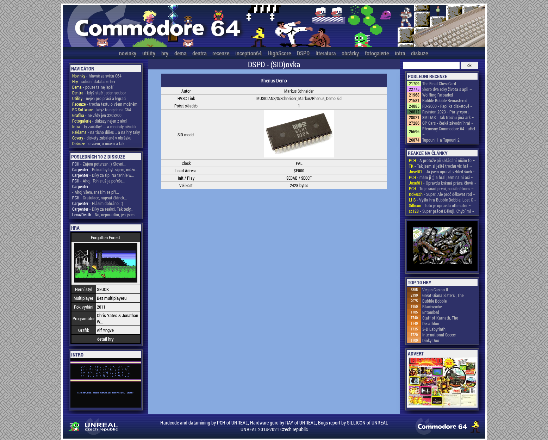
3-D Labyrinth (434, 329)
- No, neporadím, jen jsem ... (105, 214)
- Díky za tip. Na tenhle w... (103, 175)
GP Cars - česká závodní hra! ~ (448, 123)
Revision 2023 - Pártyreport (445, 111)
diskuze (419, 53)
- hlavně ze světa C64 (97, 76)
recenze (220, 53)
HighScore (279, 53)
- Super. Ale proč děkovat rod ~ (442, 194)
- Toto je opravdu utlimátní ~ (440, 205)
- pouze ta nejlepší (92, 87)
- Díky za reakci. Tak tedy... (102, 209)
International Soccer (439, 334)
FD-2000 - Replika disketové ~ (447, 106)
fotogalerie (377, 53)
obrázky (350, 53)
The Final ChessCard (439, 83)
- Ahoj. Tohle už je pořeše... (98, 181)
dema (180, 53)
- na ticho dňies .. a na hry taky (106, 132)
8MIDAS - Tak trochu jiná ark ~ (448, 117)
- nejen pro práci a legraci (99, 98)
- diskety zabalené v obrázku (101, 138)
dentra (199, 53)
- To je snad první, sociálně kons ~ (441, 188)
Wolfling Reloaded (437, 95)
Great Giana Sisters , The (442, 295)
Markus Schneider (299, 91)
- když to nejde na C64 (101, 109)
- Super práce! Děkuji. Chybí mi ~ (441, 211)
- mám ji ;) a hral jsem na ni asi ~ (441, 177)
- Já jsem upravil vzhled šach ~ (442, 171)
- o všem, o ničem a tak (98, 143)
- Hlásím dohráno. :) (97, 203)
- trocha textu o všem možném (104, 104)
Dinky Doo (430, 340)
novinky (127, 53)
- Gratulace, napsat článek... (99, 197)
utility (148, 53)
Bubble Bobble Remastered (444, 100)
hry (164, 53)
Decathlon (430, 323)
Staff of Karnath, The (440, 318)
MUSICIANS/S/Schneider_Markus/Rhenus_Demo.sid (299, 98)
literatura (326, 53)
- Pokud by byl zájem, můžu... (105, 169)
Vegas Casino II (435, 289)
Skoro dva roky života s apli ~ (447, 89)
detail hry (105, 339)
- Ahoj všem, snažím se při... (95, 192)
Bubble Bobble (434, 301)
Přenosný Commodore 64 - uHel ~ (448, 131)
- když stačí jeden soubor (99, 92)
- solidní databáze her (94, 81)
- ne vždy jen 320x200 (97, 115)
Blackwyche (432, 306)
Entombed (430, 312)
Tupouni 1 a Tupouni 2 (441, 140)
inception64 (248, 53)
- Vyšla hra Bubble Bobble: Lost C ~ (443, 200)
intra (400, 53)
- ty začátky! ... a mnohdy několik (104, 126)
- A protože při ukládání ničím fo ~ (442, 160)
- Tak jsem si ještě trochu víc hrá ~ (440, 166)
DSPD (303, 53)
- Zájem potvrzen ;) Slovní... (99, 164)
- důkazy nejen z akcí (99, 121)
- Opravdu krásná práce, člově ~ (442, 183)
